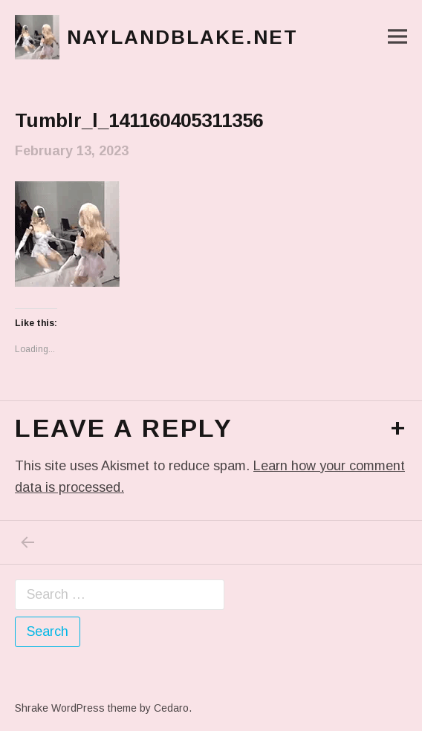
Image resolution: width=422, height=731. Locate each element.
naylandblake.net (182, 37)
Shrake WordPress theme (76, 708)
